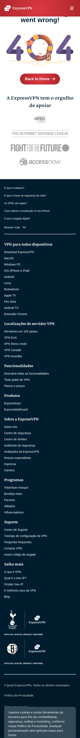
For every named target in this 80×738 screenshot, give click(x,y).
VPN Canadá (12, 350)
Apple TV (10, 295)
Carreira (9, 470)
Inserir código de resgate (20, 554)
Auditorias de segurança (19, 445)
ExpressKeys (12, 403)
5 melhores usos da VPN (20, 590)
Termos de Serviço (16, 707)
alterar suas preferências (20, 718)
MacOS (9, 258)
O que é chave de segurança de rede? (25, 195)
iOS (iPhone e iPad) (17, 270)
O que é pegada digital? (17, 218)
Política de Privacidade (18, 695)
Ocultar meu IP (13, 584)
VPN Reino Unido (15, 343)
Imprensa (10, 464)
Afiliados (9, 506)
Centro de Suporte (16, 529)
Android (9, 277)
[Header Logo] (18, 8)
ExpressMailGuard (16, 409)
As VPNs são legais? (15, 203)
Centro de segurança (17, 433)
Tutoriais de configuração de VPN (25, 536)
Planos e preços (14, 386)
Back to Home (37, 79)
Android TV (11, 307)
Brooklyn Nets (13, 493)
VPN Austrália (13, 356)
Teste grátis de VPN (17, 379)
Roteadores (11, 289)
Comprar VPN (13, 548)
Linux (7, 283)
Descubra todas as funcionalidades (26, 373)
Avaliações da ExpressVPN (21, 451)
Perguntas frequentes (18, 542)
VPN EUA (10, 337)
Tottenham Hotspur (16, 487)
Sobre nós (10, 427)
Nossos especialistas (17, 457)
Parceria (9, 500)
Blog (7, 596)
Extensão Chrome (15, 314)
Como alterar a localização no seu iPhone (27, 210)
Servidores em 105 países (21, 331)
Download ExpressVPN (19, 252)
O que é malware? (14, 188)
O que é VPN (12, 572)
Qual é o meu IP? (15, 578)
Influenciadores (14, 512)
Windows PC (12, 264)
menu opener (72, 8)
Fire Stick (10, 301)
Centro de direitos (15, 439)
